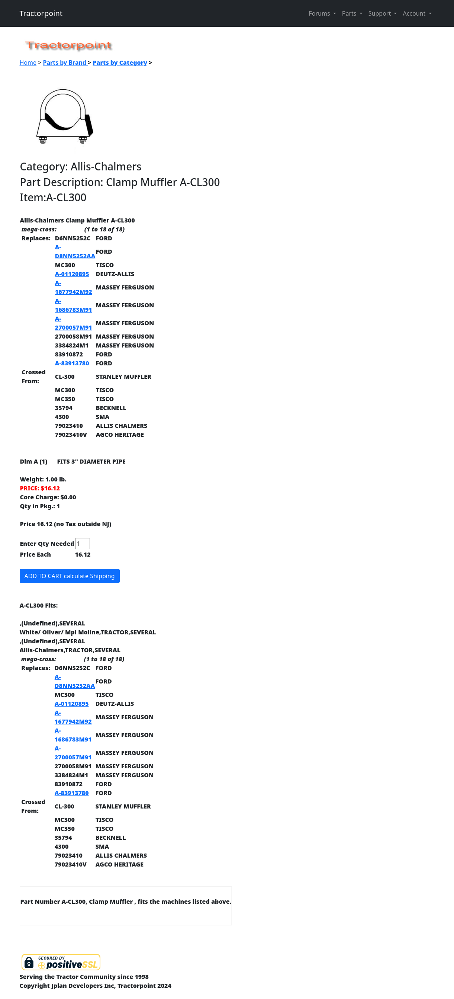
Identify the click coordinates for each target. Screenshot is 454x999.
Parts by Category (120, 62)
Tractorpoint (41, 13)
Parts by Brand (65, 62)
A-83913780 (72, 363)
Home (28, 62)
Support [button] (380, 13)
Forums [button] (320, 13)
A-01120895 (72, 274)
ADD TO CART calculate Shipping (70, 576)
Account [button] (415, 13)
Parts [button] (350, 13)
